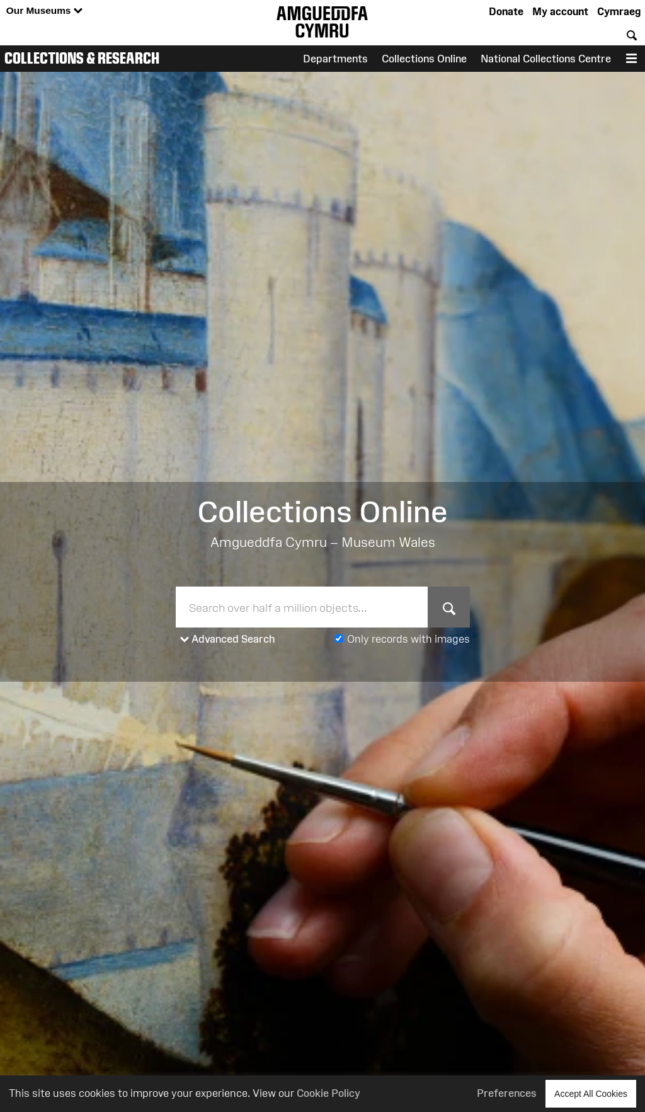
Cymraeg (619, 11)
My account (560, 11)
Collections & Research (81, 58)
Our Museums (44, 11)
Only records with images (408, 639)
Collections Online (424, 58)
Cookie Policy (328, 1093)
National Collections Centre (546, 58)
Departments (335, 58)
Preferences (507, 1093)
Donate (506, 11)
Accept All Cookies (590, 1093)
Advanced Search (227, 639)
